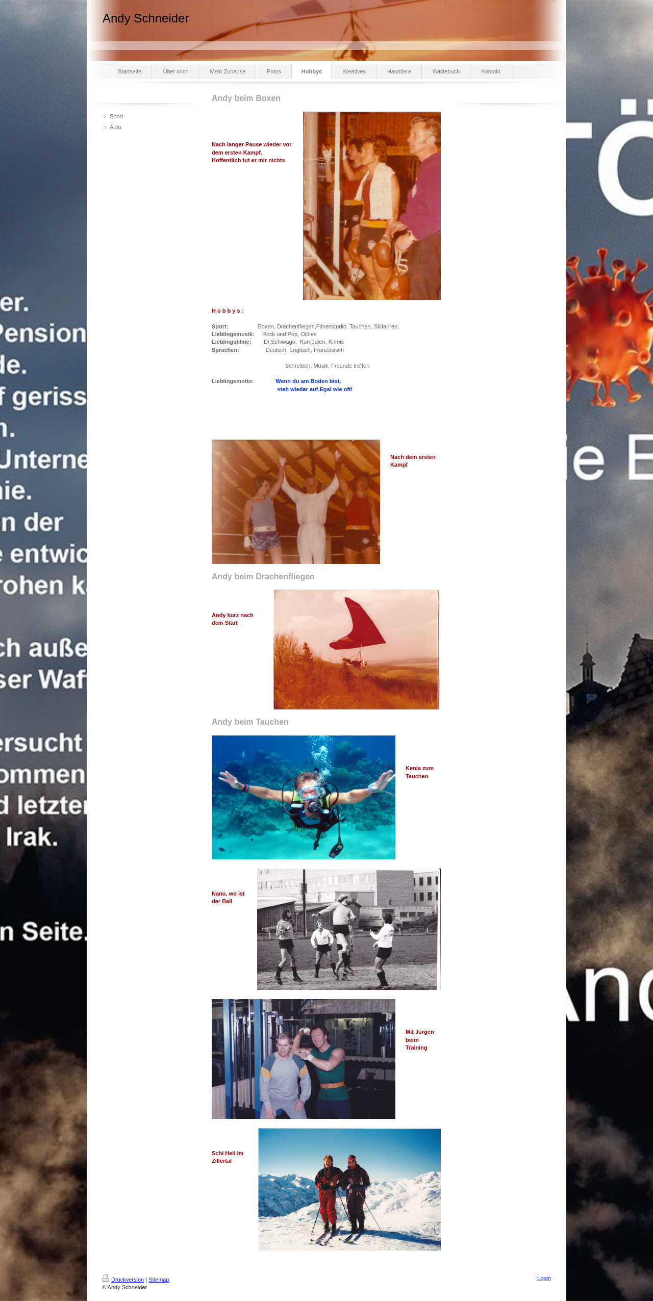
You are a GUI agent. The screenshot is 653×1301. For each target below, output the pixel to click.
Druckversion (123, 1280)
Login (544, 1278)
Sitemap (158, 1280)
